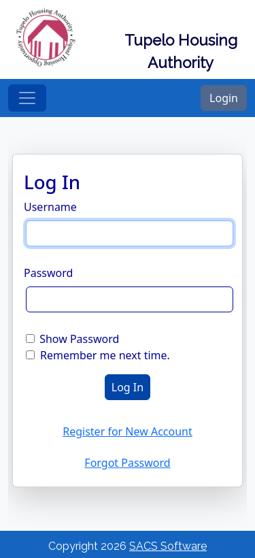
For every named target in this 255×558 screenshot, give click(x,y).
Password (48, 272)
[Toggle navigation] (27, 98)
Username (50, 206)
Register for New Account (127, 431)
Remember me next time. (105, 355)
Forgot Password (127, 462)
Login (223, 98)
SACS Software (168, 546)
